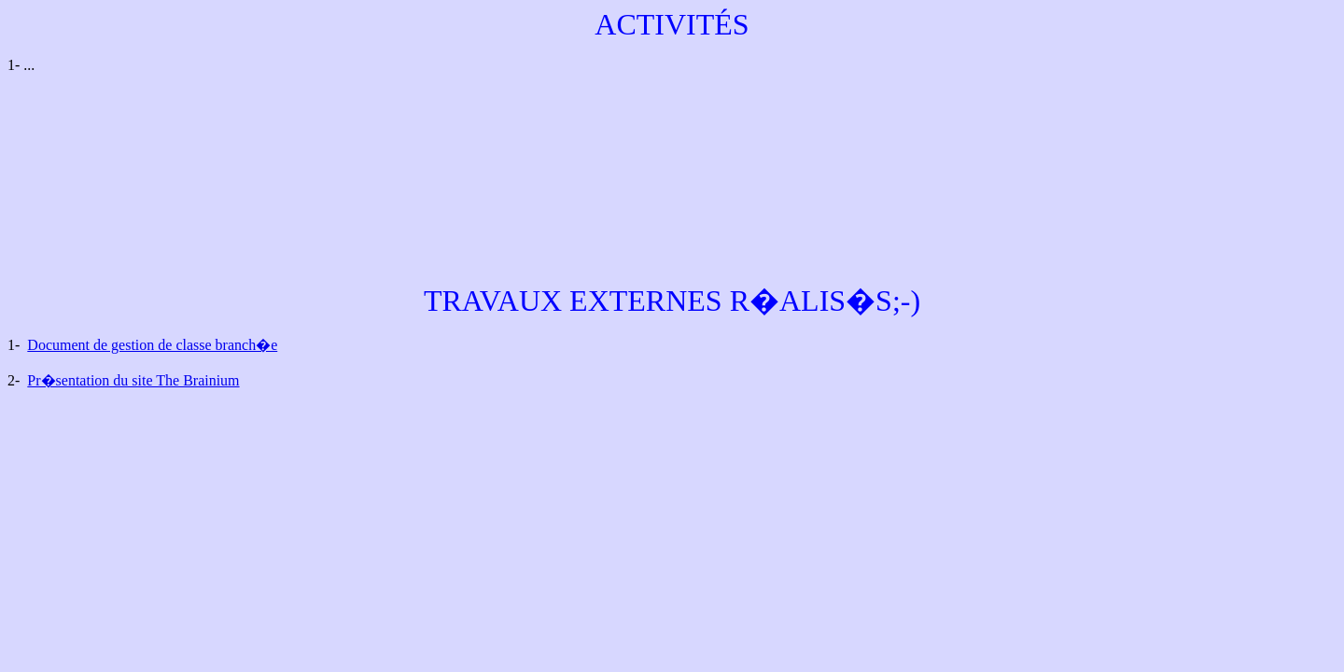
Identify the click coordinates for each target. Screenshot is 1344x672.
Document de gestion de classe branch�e (152, 345)
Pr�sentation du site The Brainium (133, 380)
